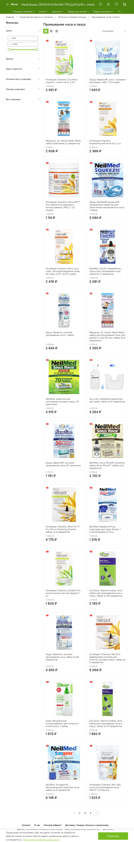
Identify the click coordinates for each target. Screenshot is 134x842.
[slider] (9, 49)
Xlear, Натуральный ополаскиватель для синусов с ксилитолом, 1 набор (62, 723)
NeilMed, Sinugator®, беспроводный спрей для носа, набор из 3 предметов (63, 787)
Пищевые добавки (24, 11)
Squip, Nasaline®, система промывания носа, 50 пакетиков (63, 464)
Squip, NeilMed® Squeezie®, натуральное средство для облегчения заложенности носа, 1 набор (107, 205)
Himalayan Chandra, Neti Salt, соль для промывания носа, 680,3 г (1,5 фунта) (105, 787)
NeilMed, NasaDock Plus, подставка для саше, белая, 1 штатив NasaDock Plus (105, 529)
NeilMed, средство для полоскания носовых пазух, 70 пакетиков (62, 401)
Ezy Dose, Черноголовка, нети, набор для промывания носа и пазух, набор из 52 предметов (106, 593)
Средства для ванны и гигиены (36, 16)
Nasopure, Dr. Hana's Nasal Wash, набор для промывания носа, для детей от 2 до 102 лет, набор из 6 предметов (107, 336)
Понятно (113, 836)
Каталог (26, 825)
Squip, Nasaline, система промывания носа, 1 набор (60, 333)
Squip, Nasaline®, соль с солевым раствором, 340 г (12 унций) (107, 81)
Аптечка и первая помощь (72, 16)
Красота (58, 11)
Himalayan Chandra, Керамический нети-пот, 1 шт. (105, 142)
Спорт (43, 11)
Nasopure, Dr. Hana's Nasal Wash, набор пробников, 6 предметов (63, 142)
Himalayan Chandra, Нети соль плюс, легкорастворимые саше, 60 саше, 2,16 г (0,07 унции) (63, 271)
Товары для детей (78, 11)
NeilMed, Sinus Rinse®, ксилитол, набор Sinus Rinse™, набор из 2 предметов (107, 465)
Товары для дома (103, 11)
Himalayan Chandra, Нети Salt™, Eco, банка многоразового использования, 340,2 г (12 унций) (63, 205)
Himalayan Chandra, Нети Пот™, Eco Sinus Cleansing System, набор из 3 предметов (63, 529)
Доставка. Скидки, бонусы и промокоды (87, 825)
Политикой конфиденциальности (41, 839)
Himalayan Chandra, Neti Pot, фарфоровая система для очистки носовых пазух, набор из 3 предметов (107, 658)
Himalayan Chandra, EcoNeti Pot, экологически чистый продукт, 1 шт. (63, 593)
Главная (10, 16)
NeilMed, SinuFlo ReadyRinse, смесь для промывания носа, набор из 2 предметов (105, 271)
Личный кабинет (53, 825)
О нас (37, 825)
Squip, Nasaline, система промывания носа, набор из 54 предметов (62, 657)
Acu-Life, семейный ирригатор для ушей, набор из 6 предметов (107, 400)
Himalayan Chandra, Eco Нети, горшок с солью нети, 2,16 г (62, 81)
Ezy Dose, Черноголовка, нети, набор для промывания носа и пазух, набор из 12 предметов (106, 723)
